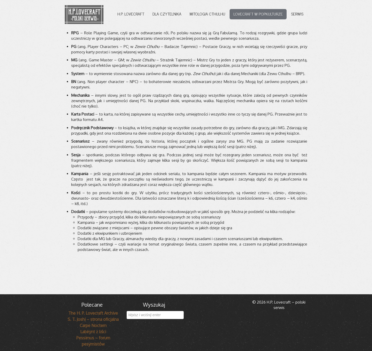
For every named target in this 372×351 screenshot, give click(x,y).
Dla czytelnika (166, 13)
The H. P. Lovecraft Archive (93, 313)
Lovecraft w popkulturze (258, 13)
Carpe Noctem (93, 325)
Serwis (297, 13)
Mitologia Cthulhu (207, 13)
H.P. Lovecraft (130, 13)
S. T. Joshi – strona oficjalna (93, 319)
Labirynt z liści (93, 331)
